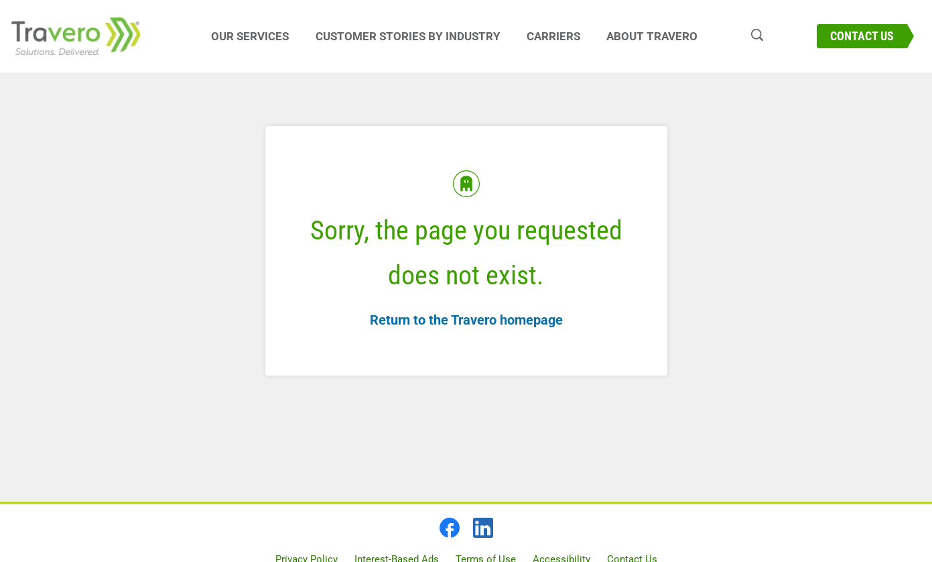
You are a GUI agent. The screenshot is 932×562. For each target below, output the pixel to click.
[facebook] (450, 528)
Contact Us (862, 36)
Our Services (250, 36)
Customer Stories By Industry (408, 36)
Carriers (553, 36)
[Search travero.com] (750, 36)
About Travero (651, 36)
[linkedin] (483, 528)
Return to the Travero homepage (466, 320)
